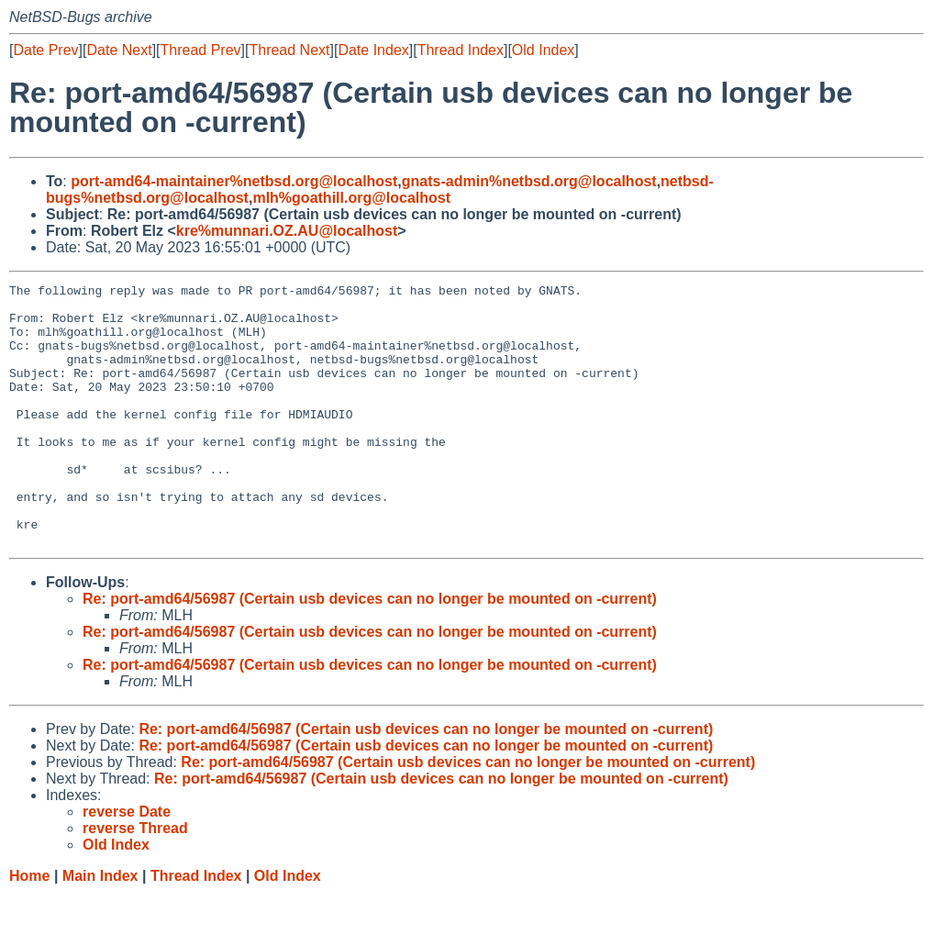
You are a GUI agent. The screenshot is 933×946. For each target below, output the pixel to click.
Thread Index (460, 50)
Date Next (118, 50)
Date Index (373, 50)
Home (29, 928)
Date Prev (45, 50)
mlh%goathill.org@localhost (351, 198)
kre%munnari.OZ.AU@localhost (286, 231)
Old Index (543, 50)
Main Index (100, 928)
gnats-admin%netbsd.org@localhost (529, 181)
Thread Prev (201, 50)
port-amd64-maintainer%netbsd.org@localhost (234, 181)
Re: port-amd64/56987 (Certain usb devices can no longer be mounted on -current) (370, 651)
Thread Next (289, 50)
